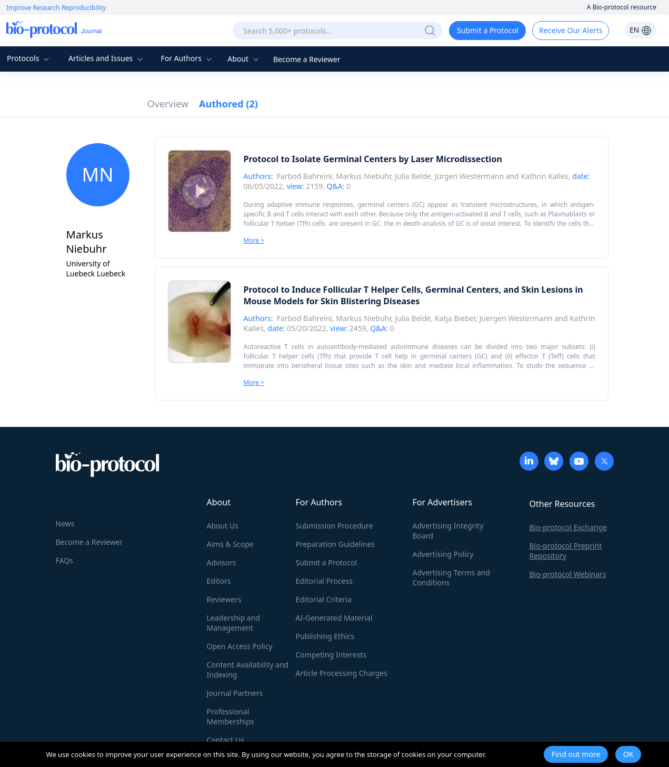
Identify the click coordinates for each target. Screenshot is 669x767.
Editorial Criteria (324, 599)
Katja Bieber (455, 318)
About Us (222, 526)
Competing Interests (331, 655)
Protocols (29, 58)
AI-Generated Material (334, 618)
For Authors (187, 58)
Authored (228, 103)
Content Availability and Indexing (248, 670)
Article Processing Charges (341, 673)
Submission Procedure (334, 526)
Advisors (221, 562)
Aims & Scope (230, 544)
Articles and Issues (106, 58)
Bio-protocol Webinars (568, 574)
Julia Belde (413, 176)
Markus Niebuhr (363, 176)
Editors (219, 581)
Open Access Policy (240, 646)
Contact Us (225, 740)
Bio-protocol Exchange (568, 527)
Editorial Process (324, 581)
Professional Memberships (230, 716)
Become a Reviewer (307, 59)
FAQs (64, 560)
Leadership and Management (234, 623)
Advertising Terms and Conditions (451, 577)
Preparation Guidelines (335, 544)
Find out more (576, 754)
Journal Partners (235, 693)
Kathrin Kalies (544, 176)
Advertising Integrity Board (448, 531)
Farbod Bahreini (304, 176)
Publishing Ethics (325, 636)
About (244, 59)
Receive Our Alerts (570, 30)
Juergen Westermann (516, 318)
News (65, 524)
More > (254, 240)
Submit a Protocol (487, 30)
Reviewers (224, 599)
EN (641, 30)
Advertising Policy (443, 554)
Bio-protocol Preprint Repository (566, 551)
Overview (168, 103)
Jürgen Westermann (469, 176)
